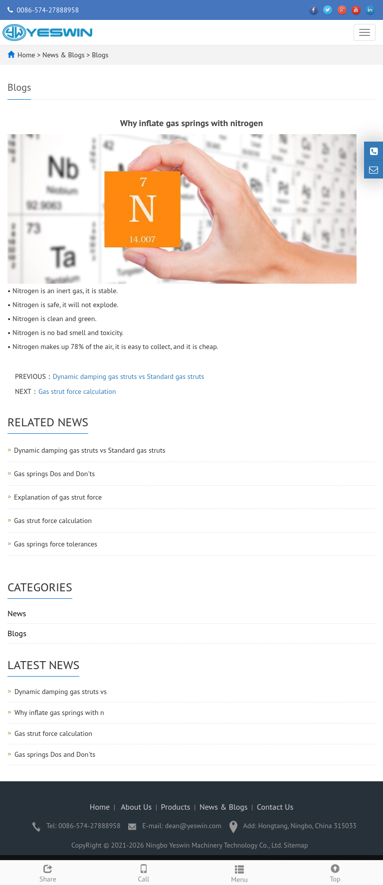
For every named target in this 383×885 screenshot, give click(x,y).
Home (26, 54)
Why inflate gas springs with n (59, 712)
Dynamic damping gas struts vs (60, 691)
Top (335, 872)
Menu (239, 873)
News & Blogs (64, 54)
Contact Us (275, 807)
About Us (136, 807)
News (16, 613)
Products (176, 807)
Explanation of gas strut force (58, 497)
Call (144, 872)
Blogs (99, 54)
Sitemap (296, 845)
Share (48, 872)
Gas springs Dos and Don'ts (54, 473)
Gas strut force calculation (77, 391)
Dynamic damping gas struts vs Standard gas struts (128, 376)
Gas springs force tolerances (55, 543)
